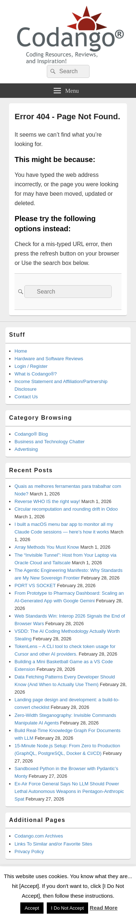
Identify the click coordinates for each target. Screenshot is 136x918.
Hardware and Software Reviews (49, 358)
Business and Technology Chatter (50, 441)
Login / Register (31, 366)
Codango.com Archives (39, 836)
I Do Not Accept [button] (67, 908)
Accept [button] (32, 908)
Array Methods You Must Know (47, 547)
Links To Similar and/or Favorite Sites (53, 844)
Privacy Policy (29, 851)
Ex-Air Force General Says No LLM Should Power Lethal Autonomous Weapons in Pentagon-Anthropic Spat (69, 791)
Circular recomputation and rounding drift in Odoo (66, 509)
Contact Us (26, 396)
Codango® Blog (31, 434)
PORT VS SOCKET (35, 585)
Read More (104, 908)
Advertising (26, 449)
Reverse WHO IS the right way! (47, 501)
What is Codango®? (36, 374)
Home (21, 351)
